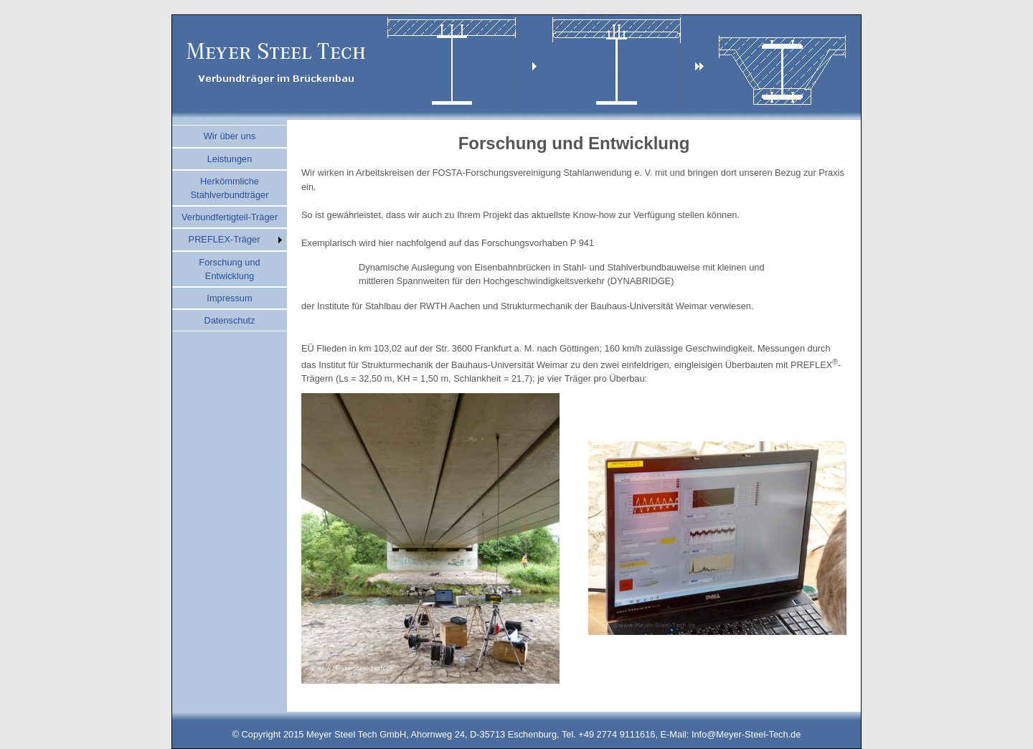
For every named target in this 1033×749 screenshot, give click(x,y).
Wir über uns (230, 136)
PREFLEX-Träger (224, 239)
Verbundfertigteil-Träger (229, 217)
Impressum (229, 298)
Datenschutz (229, 320)
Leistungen (230, 159)
